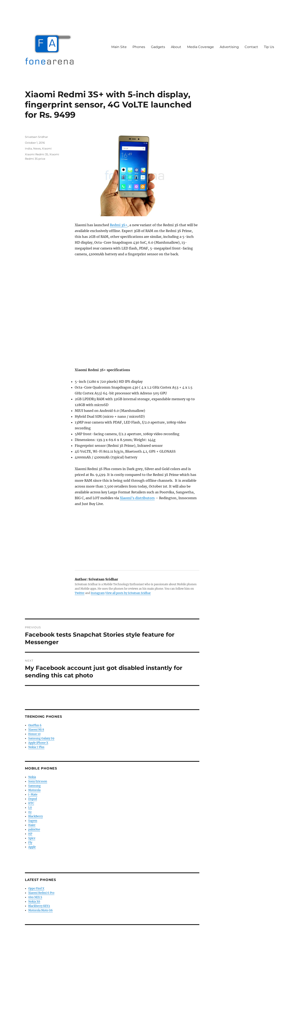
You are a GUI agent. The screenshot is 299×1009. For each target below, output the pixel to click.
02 (30, 812)
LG (30, 807)
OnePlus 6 (35, 725)
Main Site (119, 47)
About (176, 47)
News (37, 148)
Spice (31, 838)
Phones (138, 47)
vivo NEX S (35, 897)
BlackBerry (35, 816)
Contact (251, 47)
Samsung (34, 786)
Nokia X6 (34, 901)
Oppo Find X (36, 888)
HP (30, 834)
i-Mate (32, 794)
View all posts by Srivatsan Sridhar (128, 593)
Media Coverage (200, 47)
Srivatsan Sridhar (36, 136)
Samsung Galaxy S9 (41, 738)
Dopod (32, 799)
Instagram (98, 593)
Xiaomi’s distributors (137, 498)
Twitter (80, 593)
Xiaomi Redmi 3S (36, 154)
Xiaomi (47, 148)
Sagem (32, 821)
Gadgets (158, 47)
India (28, 148)
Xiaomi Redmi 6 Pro (41, 893)
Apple (32, 847)
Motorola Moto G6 (40, 910)
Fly (30, 842)
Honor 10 (34, 734)
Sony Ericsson (37, 781)
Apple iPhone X (38, 743)
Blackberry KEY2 (39, 906)
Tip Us (269, 47)
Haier (32, 825)
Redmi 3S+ (118, 225)
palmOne (34, 829)
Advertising (229, 47)
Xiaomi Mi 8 (36, 729)
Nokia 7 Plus (36, 747)
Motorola (34, 790)
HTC (31, 803)
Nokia (32, 777)
